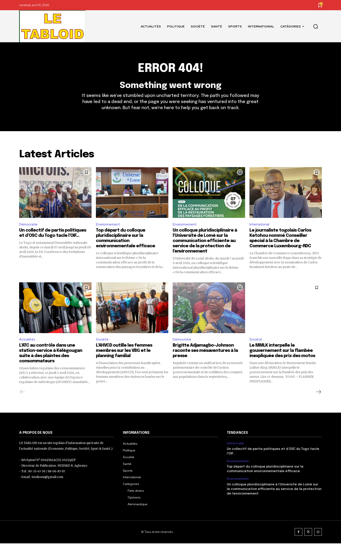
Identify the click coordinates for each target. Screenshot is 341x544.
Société (102, 340)
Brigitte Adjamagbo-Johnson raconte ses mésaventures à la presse (205, 351)
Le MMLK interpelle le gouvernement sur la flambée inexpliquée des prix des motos (282, 351)
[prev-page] (22, 393)
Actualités (27, 340)
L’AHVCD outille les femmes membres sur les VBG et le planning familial (124, 351)
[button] (315, 26)
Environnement (108, 224)
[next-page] (318, 393)
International (259, 224)
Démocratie (28, 224)
